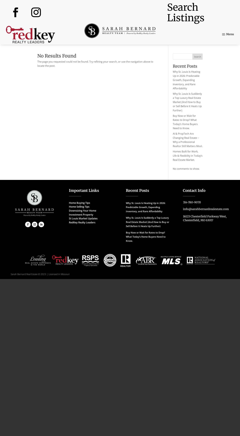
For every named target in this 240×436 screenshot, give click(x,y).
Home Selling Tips (79, 206)
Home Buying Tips (79, 203)
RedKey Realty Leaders (82, 222)
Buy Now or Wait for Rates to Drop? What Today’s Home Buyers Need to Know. (146, 236)
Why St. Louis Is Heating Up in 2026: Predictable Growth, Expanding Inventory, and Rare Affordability (186, 80)
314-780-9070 (192, 202)
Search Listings (185, 12)
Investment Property (81, 214)
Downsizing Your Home (82, 210)
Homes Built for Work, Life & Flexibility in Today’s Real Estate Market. (187, 155)
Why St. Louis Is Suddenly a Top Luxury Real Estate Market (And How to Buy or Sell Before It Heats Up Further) (187, 102)
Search (197, 56)
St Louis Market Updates (83, 218)
